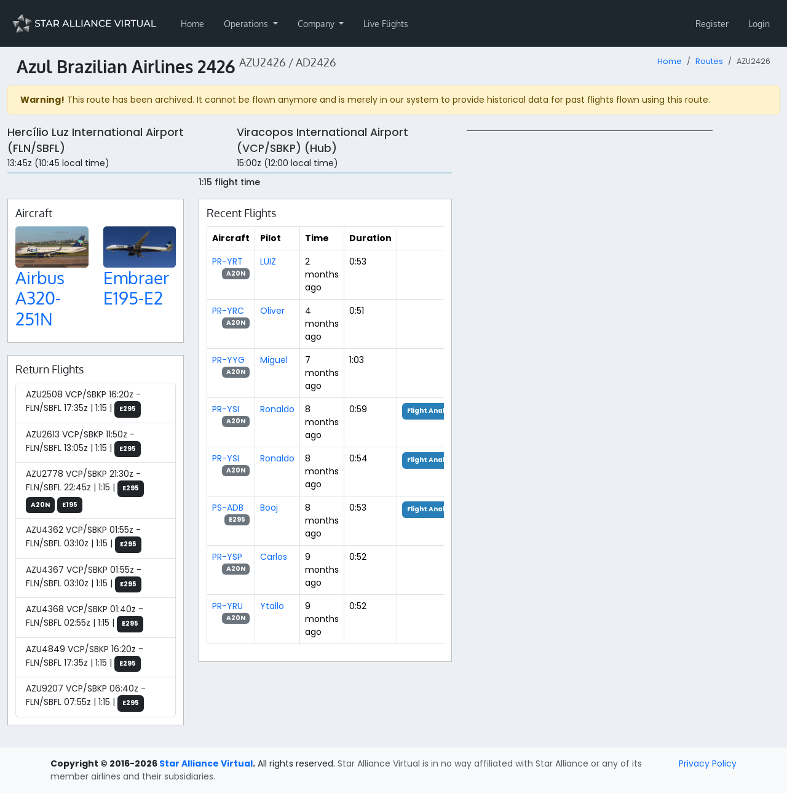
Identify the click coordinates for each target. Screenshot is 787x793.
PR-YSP (227, 557)
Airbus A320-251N (40, 298)
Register (712, 23)
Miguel (274, 360)
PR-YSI (225, 409)
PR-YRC (228, 311)
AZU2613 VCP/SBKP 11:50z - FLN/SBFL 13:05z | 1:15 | (83, 443)
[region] (623, 315)
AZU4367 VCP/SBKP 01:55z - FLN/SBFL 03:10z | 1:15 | (83, 578)
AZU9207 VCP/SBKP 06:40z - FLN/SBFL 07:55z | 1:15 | (86, 697)
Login (759, 23)
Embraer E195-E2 (136, 287)
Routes (709, 61)
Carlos (273, 557)
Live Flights (385, 23)
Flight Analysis (433, 410)
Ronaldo (277, 409)
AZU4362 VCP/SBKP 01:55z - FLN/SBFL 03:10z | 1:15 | (83, 538)
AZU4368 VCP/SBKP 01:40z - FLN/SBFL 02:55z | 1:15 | (84, 617)
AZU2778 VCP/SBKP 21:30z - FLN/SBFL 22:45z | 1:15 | (85, 490)
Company (317, 23)
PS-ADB (227, 507)
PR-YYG (228, 360)
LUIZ (268, 261)
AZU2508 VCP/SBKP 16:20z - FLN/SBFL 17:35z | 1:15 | (83, 403)
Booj (269, 507)
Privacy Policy (708, 763)
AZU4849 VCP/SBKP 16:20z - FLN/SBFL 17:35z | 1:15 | (84, 657)
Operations (247, 23)
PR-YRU (227, 606)
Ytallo (272, 606)
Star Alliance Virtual (206, 763)
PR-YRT (227, 261)
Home (192, 23)
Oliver (272, 311)
